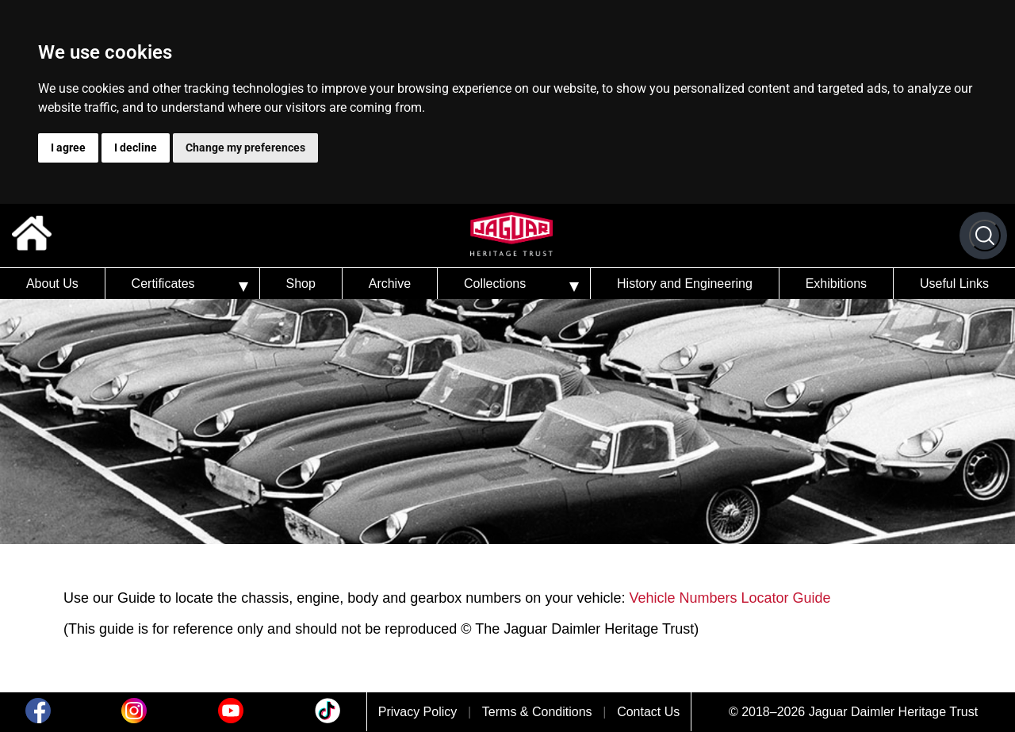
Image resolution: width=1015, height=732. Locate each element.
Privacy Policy (418, 712)
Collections (495, 283)
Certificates (163, 283)
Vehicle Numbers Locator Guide (729, 598)
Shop (300, 283)
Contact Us (648, 712)
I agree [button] (68, 147)
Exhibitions (836, 283)
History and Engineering (685, 283)
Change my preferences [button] (245, 147)
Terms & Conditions (537, 712)
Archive (390, 283)
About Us (52, 283)
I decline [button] (135, 147)
